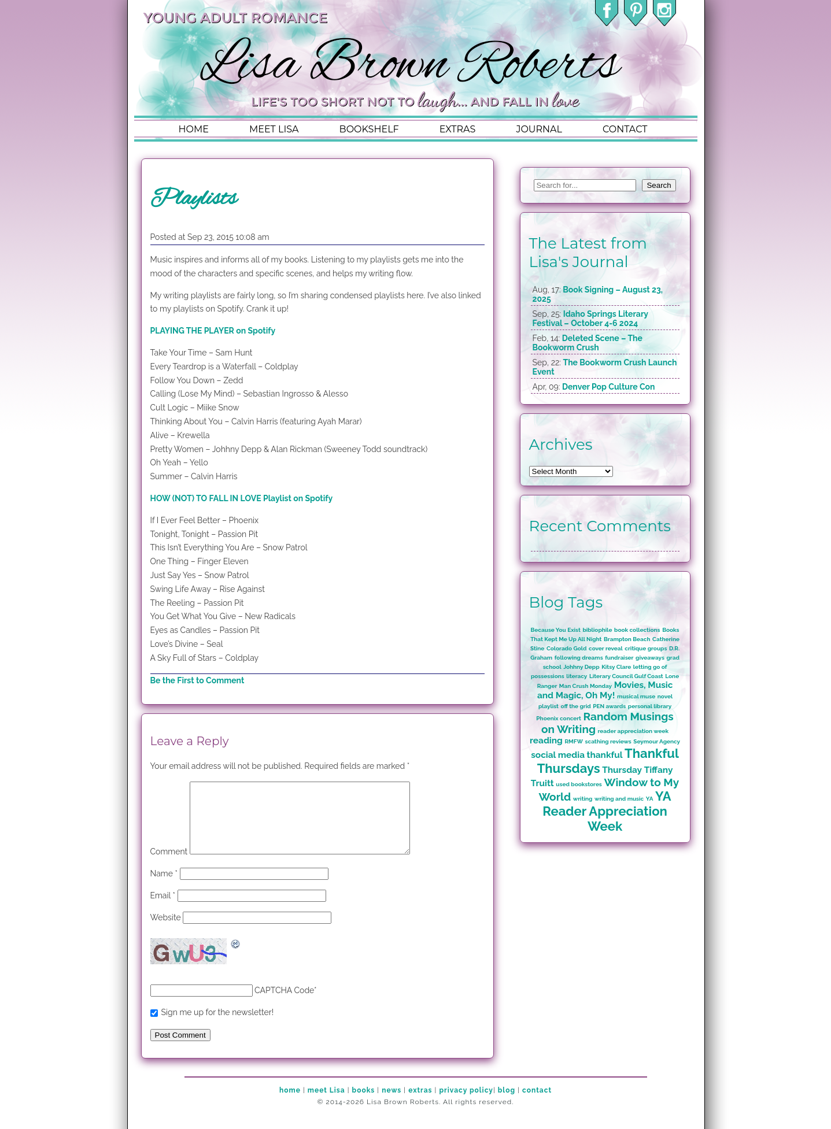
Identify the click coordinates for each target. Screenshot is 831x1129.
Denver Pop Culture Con (608, 386)
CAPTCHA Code (284, 1004)
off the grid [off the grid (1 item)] (576, 706)
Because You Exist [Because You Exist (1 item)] (556, 630)
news (391, 1104)
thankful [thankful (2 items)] (605, 755)
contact (625, 129)
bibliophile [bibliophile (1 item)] (597, 630)
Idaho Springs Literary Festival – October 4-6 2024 (590, 318)
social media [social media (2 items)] (558, 755)
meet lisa (274, 129)
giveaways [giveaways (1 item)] (650, 657)
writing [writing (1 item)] (583, 798)
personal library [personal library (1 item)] (649, 706)
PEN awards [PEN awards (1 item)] (609, 706)
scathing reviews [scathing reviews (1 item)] (608, 741)
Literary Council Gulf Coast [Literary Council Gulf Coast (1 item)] (626, 676)
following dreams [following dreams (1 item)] (579, 657)
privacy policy (466, 1104)
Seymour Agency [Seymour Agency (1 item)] (656, 741)
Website (165, 931)
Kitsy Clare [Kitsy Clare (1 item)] (616, 667)
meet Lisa (326, 1104)
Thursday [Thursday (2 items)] (622, 770)
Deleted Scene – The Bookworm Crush (587, 343)
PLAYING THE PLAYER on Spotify (213, 330)
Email (162, 909)
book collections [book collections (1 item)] (637, 630)
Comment (169, 865)
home (194, 129)
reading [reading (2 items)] (546, 740)
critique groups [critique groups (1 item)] (646, 648)
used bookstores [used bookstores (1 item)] (578, 784)
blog (506, 1104)
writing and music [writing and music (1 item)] (619, 798)
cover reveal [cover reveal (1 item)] (606, 648)
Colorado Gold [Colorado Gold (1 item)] (566, 648)
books (363, 1104)
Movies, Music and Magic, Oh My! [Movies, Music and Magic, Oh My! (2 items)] (605, 690)
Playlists (193, 199)
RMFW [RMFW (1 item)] (573, 741)
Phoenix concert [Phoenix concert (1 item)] (558, 718)
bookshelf (369, 129)
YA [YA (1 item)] (649, 798)
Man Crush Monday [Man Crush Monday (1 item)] (585, 686)
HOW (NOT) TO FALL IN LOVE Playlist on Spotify (241, 498)
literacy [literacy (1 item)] (576, 676)
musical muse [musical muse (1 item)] (636, 696)
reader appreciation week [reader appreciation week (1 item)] (633, 731)
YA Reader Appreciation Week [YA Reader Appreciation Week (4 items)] (606, 811)
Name (164, 887)
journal (539, 129)
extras (457, 129)
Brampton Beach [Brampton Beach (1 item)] (627, 639)
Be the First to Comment (197, 680)
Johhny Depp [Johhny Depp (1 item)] (581, 667)
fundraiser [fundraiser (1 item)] (619, 657)
